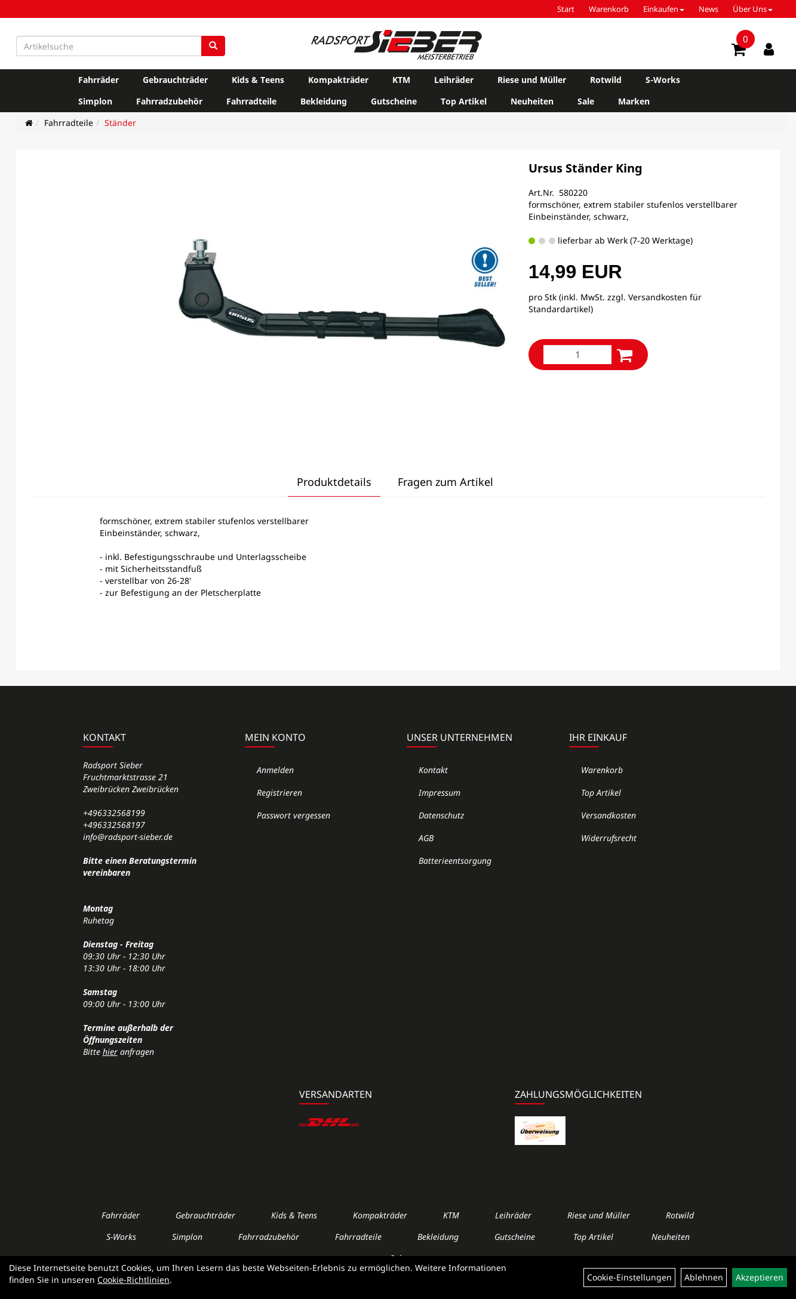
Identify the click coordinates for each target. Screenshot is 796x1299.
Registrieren (279, 792)
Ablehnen (703, 1277)
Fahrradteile (251, 101)
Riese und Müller (531, 79)
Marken (634, 101)
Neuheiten (532, 101)
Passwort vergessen (293, 815)
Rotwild (606, 79)
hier (110, 1051)
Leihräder (454, 79)
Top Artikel (464, 101)
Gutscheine (394, 101)
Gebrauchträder (175, 79)
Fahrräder (98, 79)
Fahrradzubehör (169, 101)
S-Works (663, 79)
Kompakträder (338, 79)
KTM (401, 79)
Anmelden (275, 769)
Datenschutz (441, 815)
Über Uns (753, 9)
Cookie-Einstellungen (629, 1277)
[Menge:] (577, 354)
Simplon (95, 101)
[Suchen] (213, 46)
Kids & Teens (258, 79)
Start (565, 9)
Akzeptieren (759, 1277)
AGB (426, 838)
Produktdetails (334, 482)
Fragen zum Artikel (445, 482)
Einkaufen (663, 9)
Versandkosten (608, 815)
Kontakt (433, 769)
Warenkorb (609, 9)
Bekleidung (323, 101)
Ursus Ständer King (585, 168)
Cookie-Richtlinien (133, 1279)
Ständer (120, 122)
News (708, 9)
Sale (585, 101)
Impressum (439, 792)
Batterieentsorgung (455, 860)
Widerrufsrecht (609, 838)
